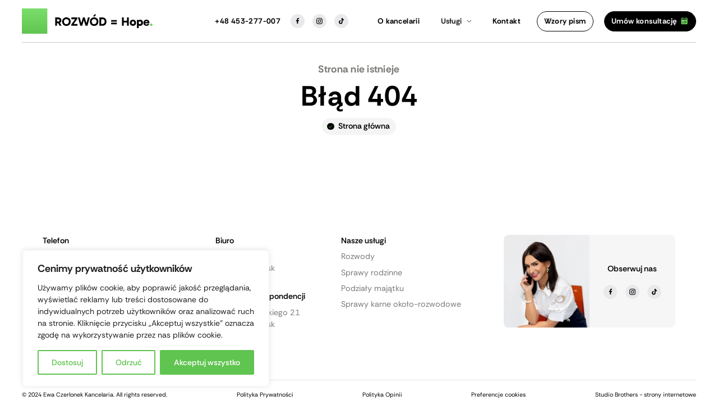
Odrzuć (129, 362)
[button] (456, 21)
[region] (145, 318)
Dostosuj (67, 362)
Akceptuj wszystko (207, 362)
